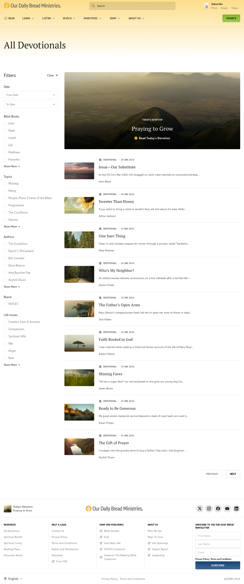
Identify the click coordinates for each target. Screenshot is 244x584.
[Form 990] (72, 561)
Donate (231, 18)
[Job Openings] (168, 543)
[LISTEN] (48, 18)
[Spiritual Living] (24, 543)
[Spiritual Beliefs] (24, 537)
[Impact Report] (168, 549)
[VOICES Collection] (120, 549)
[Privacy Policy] (72, 537)
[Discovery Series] (24, 555)
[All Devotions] (24, 531)
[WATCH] (69, 18)
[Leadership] (168, 555)
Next (233, 474)
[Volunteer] (72, 555)
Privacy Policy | (202, 559)
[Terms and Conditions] (72, 543)
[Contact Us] (72, 531)
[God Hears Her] (120, 543)
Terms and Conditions (221, 559)
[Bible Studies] (120, 531)
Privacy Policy (110, 578)
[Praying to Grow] (152, 110)
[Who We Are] (168, 531)
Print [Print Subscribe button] (214, 8)
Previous (212, 474)
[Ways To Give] (168, 537)
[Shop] (115, 18)
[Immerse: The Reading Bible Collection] (120, 557)
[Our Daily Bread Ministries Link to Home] (32, 6)
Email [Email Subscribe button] (224, 8)
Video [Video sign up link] (234, 8)
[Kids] (120, 537)
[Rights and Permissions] (72, 549)
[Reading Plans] (24, 549)
